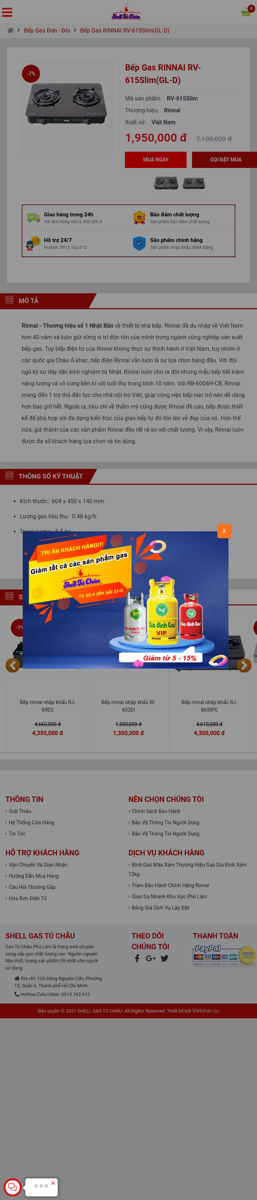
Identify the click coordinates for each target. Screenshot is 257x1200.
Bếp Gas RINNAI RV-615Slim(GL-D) (124, 30)
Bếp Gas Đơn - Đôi (47, 30)
